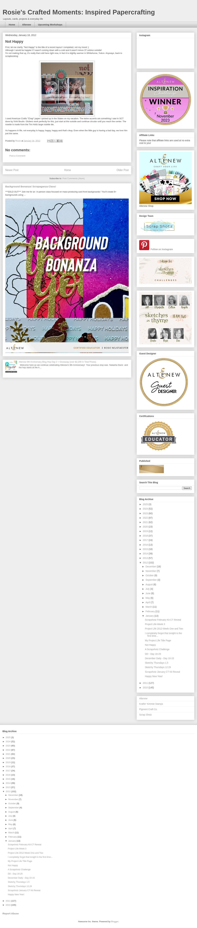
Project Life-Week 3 (155, 624)
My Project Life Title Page (158, 640)
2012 (146, 562)
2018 (146, 535)
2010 (146, 687)
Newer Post (12, 170)
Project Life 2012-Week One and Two (164, 628)
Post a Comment (17, 156)
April (148, 602)
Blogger (114, 921)
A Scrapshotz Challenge (157, 649)
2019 (146, 531)
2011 (146, 683)
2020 (146, 526)
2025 (146, 504)
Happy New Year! (154, 676)
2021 (146, 522)
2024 (146, 508)
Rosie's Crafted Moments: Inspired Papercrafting (79, 12)
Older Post (123, 170)
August (149, 584)
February (150, 611)
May (147, 598)
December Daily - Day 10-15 (159, 658)
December (151, 566)
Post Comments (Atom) (73, 178)
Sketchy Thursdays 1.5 (156, 662)
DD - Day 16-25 (153, 654)
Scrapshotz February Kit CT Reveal (163, 619)
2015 (146, 549)
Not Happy (150, 645)
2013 (146, 558)
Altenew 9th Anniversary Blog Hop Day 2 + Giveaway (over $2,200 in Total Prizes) (57, 362)
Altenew (26, 24)
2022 (146, 517)
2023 (146, 513)
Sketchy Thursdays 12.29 (158, 667)
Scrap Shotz (145, 714)
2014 (146, 553)
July (147, 589)
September (151, 580)
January (149, 616)
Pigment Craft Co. (148, 709)
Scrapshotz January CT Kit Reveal (162, 672)
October (149, 575)
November (151, 571)
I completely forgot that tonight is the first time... (30, 857)
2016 (146, 544)
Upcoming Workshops (50, 24)
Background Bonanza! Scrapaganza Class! (30, 186)
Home (12, 24)
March (149, 606)
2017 (146, 540)
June (148, 593)
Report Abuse (10, 913)
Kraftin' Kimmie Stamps (151, 704)
